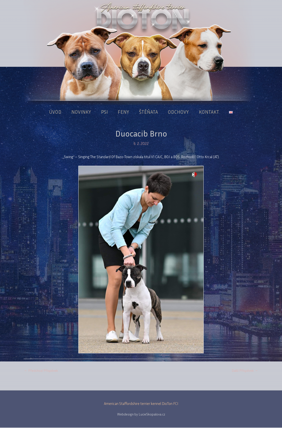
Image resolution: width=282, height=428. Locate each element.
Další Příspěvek (244, 370)
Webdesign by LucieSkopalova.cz (141, 414)
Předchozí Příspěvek (41, 370)
